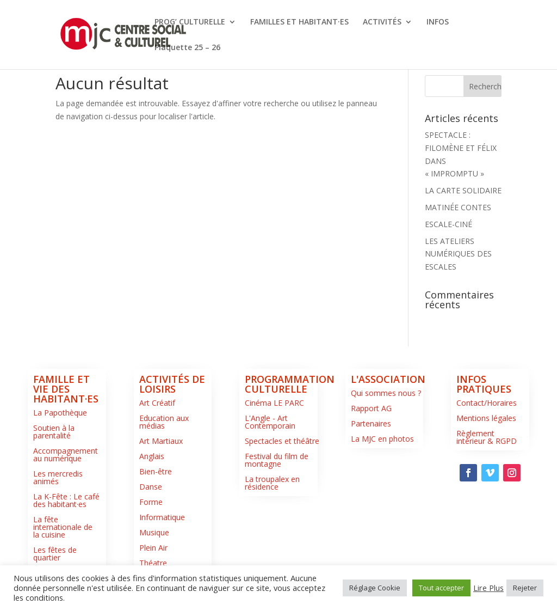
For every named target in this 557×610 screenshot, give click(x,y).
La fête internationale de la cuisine (62, 527)
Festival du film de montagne (276, 460)
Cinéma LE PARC (274, 403)
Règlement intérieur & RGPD (486, 437)
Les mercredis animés (58, 477)
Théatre (153, 563)
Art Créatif (157, 403)
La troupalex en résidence (272, 483)
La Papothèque (60, 412)
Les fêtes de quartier (55, 554)
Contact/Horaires (486, 403)
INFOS (437, 22)
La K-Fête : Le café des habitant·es (66, 500)
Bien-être (155, 471)
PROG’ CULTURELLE (189, 22)
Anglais (151, 456)
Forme (151, 502)
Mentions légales (486, 418)
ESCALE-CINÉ (448, 224)
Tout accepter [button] (441, 588)
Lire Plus (488, 588)
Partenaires (371, 423)
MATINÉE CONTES (458, 207)
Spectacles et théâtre (282, 441)
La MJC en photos (382, 439)
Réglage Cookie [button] (374, 588)
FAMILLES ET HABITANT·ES (299, 22)
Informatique (162, 517)
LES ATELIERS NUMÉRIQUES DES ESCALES (458, 254)
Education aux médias (164, 422)
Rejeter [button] (525, 588)
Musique (154, 532)
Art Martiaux (161, 441)
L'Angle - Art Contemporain (270, 422)
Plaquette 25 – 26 (187, 48)
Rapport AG (371, 408)
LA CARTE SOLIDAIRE (463, 190)
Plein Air (153, 547)
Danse (150, 486)
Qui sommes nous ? (386, 393)
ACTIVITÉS (382, 22)
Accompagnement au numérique (65, 454)
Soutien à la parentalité (54, 432)
